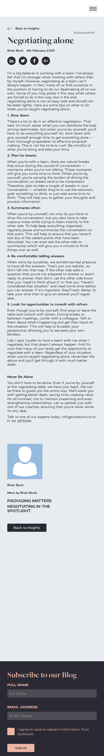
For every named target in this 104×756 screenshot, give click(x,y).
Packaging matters (29, 501)
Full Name (18, 685)
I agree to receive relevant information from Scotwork (53, 731)
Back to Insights (23, 29)
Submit (21, 748)
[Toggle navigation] (93, 9)
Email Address (22, 707)
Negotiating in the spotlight (28, 508)
